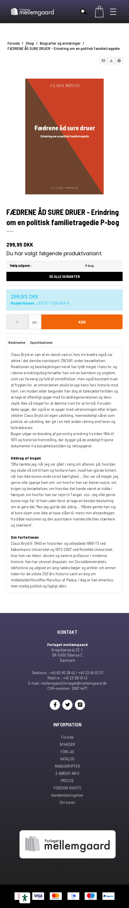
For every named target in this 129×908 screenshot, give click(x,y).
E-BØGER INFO (67, 773)
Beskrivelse (16, 342)
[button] (103, 60)
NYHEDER (67, 744)
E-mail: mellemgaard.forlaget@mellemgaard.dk (67, 683)
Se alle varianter (64, 276)
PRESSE (67, 780)
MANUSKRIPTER (67, 766)
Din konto (67, 802)
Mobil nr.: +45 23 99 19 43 (67, 677)
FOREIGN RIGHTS (67, 787)
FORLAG (67, 751)
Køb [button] (82, 321)
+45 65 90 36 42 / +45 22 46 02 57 (76, 672)
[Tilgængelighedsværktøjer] (24, 897)
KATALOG (67, 758)
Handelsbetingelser (67, 795)
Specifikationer (41, 342)
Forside (67, 737)
